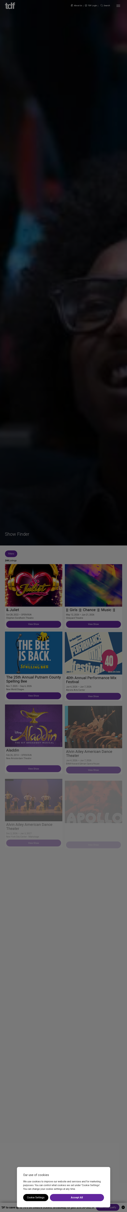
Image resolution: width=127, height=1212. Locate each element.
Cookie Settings (35, 1197)
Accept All (77, 1197)
